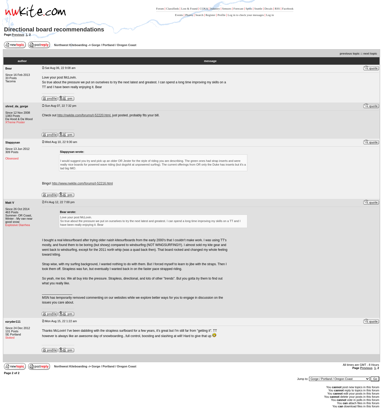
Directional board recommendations (54, 29)
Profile (222, 15)
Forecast (238, 8)
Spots (248, 8)
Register (210, 15)
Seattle (258, 8)
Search (199, 15)
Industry (215, 8)
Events (179, 15)
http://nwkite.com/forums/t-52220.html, (84, 115)
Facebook (288, 8)
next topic (370, 53)
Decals (268, 8)
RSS (277, 8)
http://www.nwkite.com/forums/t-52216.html (82, 183)
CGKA (204, 8)
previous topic (350, 53)
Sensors (226, 8)
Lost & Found (189, 8)
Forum (160, 8)
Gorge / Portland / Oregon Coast (113, 45)
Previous (18, 34)
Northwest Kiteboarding (70, 45)
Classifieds (172, 8)
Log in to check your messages (246, 15)
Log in (270, 15)
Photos (189, 15)
